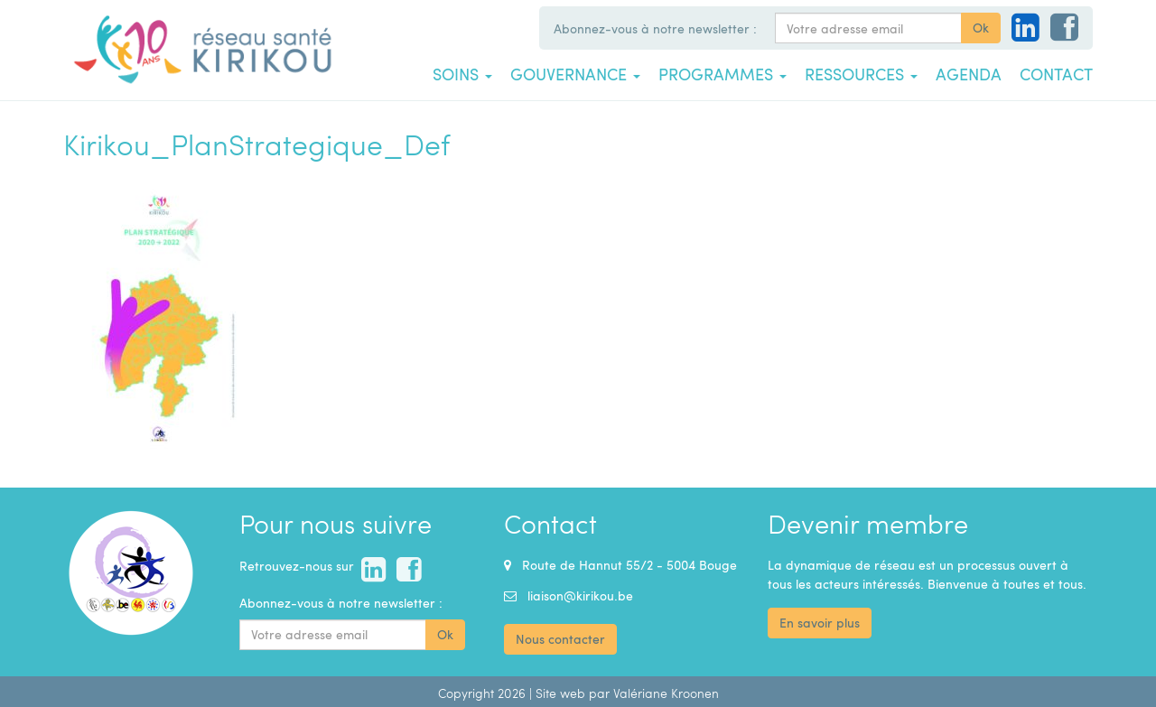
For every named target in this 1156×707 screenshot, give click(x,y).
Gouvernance (575, 74)
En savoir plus (819, 622)
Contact (1056, 74)
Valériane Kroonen (666, 693)
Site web (560, 693)
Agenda (969, 74)
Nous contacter (560, 638)
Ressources (861, 74)
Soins (462, 74)
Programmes (722, 74)
